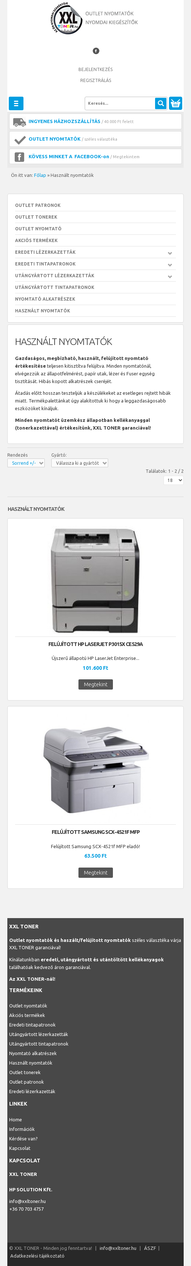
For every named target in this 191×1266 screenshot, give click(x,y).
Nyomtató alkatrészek (45, 299)
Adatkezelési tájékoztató (37, 1255)
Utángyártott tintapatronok (54, 287)
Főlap (40, 175)
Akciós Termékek (36, 240)
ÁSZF (150, 1248)
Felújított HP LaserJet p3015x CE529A (95, 644)
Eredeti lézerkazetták (45, 252)
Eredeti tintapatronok (45, 263)
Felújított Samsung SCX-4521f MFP (96, 832)
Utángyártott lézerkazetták (54, 275)
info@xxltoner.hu (27, 1201)
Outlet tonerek (36, 217)
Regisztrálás (95, 80)
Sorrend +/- (24, 463)
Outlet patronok (37, 205)
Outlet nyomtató (38, 228)
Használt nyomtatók (42, 310)
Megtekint (95, 684)
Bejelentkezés (95, 69)
